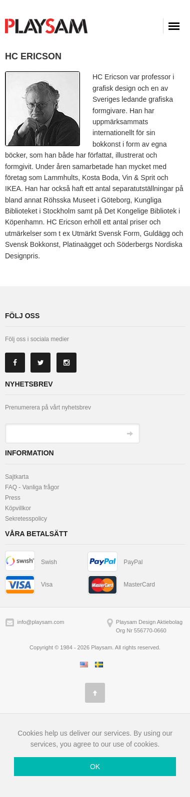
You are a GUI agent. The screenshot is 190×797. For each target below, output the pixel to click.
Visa (46, 584)
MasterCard (139, 584)
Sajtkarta (16, 476)
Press (12, 497)
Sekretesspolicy (26, 518)
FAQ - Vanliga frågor (32, 487)
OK (95, 767)
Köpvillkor (18, 508)
